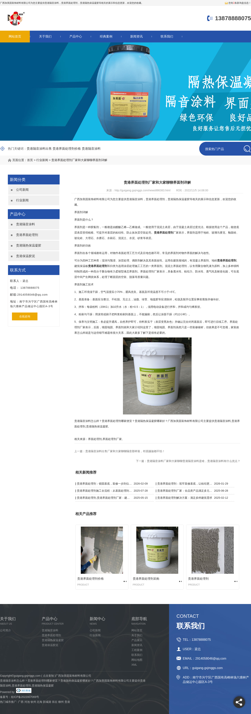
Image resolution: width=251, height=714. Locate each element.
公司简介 (5, 630)
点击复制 (48, 675)
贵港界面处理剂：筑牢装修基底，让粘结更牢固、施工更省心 (184, 483)
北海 (39, 701)
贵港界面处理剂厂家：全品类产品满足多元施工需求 (184, 490)
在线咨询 (24, 316)
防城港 (47, 701)
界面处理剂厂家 (112, 439)
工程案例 (136, 650)
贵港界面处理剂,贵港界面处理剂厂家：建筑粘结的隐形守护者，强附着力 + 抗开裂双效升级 (104, 497)
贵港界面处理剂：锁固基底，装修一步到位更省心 (104, 483)
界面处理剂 (95, 439)
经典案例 (106, 36)
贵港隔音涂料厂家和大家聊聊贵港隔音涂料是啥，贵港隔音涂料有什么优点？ (193, 461)
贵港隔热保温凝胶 (28, 245)
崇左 (54, 701)
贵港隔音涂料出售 (39, 148)
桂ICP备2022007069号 (25, 696)
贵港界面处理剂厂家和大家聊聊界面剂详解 (79, 160)
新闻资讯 (136, 36)
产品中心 (75, 36)
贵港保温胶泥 (25, 256)
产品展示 (136, 640)
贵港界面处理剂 (27, 234)
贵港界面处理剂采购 (146, 578)
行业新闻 (42, 160)
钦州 (33, 701)
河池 (27, 701)
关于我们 (45, 36)
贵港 (67, 701)
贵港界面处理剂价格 (67, 148)
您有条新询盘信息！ (238, 3)
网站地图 (136, 659)
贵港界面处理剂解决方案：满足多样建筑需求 (184, 497)
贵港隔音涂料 (52, 3)
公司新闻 (22, 189)
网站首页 (15, 36)
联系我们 (167, 36)
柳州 (61, 701)
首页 (30, 160)
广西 (21, 701)
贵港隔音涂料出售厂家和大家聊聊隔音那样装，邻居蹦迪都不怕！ (125, 451)
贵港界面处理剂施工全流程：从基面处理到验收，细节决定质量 (104, 490)
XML (134, 664)
